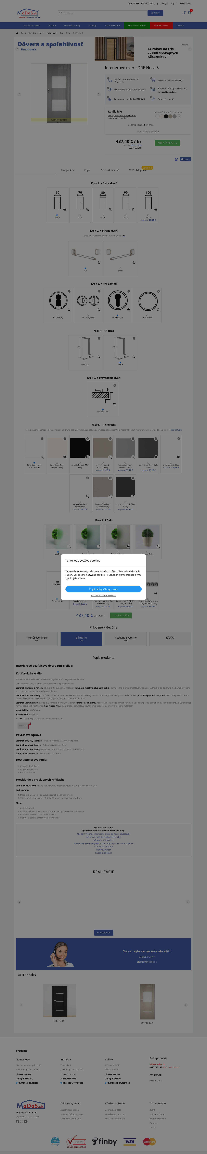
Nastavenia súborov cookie (103, 595)
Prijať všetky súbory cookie (103, 589)
